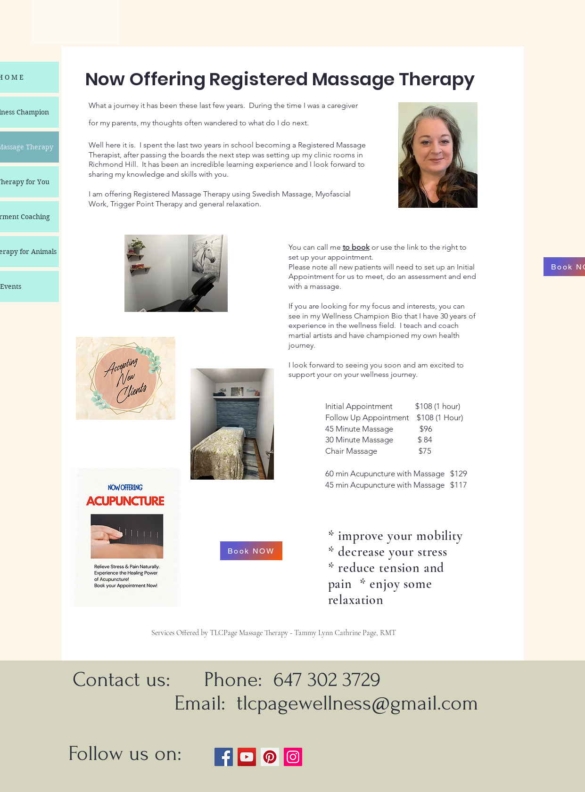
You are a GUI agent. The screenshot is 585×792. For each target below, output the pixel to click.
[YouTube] (247, 757)
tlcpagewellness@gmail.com (357, 703)
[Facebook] (223, 757)
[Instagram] (293, 757)
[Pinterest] (270, 757)
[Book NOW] (251, 550)
